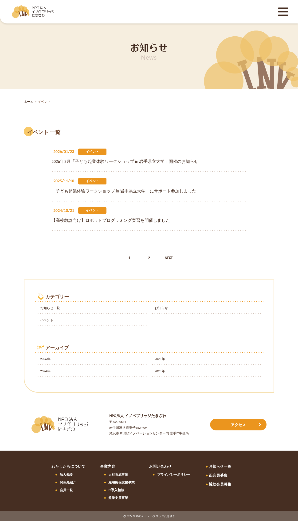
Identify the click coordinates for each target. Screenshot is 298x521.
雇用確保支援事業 (121, 482)
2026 (43, 359)
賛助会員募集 (220, 484)
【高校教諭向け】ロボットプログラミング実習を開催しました (110, 220)
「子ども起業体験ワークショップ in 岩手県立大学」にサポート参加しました (123, 191)
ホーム (29, 102)
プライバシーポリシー (173, 475)
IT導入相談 (116, 490)
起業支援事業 (118, 498)
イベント (92, 152)
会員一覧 (66, 490)
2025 (158, 359)
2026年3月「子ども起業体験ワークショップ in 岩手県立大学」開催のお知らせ (124, 161)
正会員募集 (218, 475)
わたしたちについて (68, 466)
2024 (43, 371)
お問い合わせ (160, 466)
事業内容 (107, 466)
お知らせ (161, 308)
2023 (158, 371)
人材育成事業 (118, 475)
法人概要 (66, 475)
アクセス (238, 425)
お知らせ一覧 (50, 308)
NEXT (169, 258)
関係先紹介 (68, 482)
